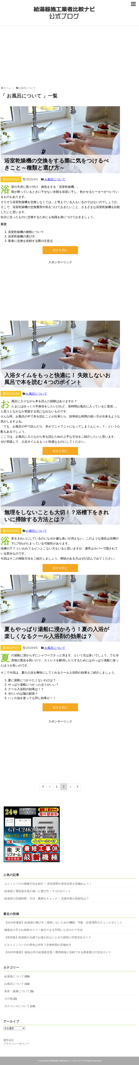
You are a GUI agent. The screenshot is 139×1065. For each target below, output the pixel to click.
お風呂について (54, 179)
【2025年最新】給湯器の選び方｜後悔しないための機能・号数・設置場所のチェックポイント (63, 922)
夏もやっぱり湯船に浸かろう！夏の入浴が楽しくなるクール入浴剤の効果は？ (56, 632)
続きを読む (60, 250)
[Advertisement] (69, 58)
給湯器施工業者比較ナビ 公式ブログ (65, 1061)
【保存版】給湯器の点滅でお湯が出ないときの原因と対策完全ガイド (47, 937)
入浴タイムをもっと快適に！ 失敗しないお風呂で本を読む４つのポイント (57, 378)
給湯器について (14, 976)
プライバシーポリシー (16, 1043)
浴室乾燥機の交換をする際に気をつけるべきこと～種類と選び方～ (56, 164)
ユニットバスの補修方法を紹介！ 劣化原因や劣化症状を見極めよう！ (48, 883)
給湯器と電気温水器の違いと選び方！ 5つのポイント (37, 891)
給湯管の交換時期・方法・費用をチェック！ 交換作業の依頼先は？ (46, 898)
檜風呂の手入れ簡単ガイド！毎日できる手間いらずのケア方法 (43, 929)
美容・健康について (16, 991)
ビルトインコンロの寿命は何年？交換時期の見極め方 (37, 944)
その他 (8, 998)
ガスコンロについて (16, 1006)
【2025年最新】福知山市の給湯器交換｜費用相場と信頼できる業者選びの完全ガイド (57, 952)
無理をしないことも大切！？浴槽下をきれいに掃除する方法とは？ (56, 515)
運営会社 (8, 1040)
